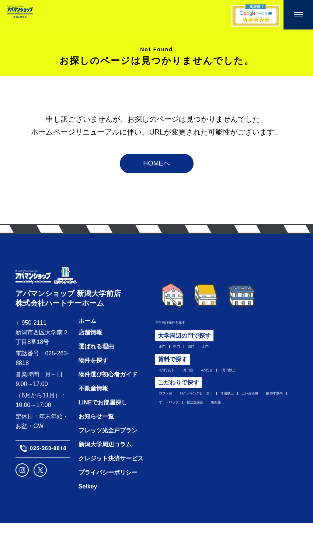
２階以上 (266, 406)
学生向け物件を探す (178, 327)
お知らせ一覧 (94, 437)
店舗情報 (89, 352)
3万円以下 (169, 380)
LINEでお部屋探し (101, 423)
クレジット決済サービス (109, 479)
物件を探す (92, 380)
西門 (201, 354)
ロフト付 (168, 406)
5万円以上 (261, 380)
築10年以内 (208, 418)
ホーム (86, 341)
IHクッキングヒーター (216, 406)
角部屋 (202, 429)
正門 (162, 354)
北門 (220, 354)
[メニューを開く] (298, 14)
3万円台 (201, 380)
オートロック (249, 418)
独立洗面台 (170, 429)
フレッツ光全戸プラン (106, 451)
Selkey (86, 507)
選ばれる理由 (94, 366)
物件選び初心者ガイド (106, 394)
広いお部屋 (170, 418)
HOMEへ (156, 168)
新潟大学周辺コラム (103, 465)
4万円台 (229, 380)
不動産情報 (92, 408)
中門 (181, 354)
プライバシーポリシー (106, 493)
